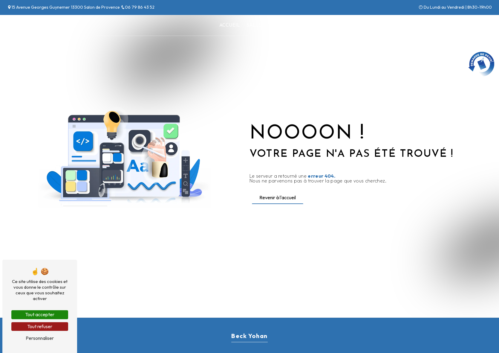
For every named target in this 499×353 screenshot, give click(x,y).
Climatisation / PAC (318, 25)
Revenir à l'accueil (277, 197)
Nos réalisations (411, 25)
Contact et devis (465, 25)
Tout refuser (39, 326)
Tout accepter (39, 314)
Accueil (229, 25)
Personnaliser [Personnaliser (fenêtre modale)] (40, 338)
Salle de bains (266, 25)
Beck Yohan (23, 25)
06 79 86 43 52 (137, 7)
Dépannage (366, 25)
